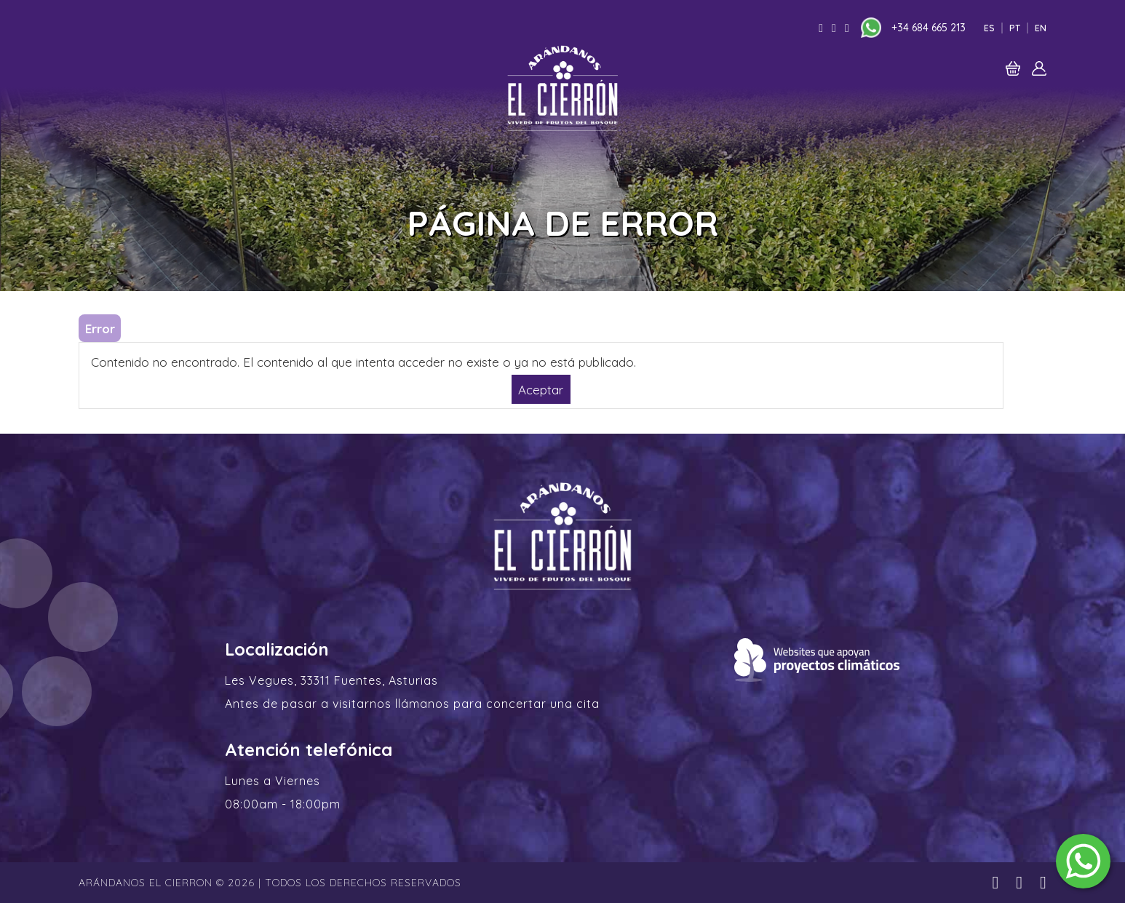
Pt (1014, 28)
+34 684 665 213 (928, 27)
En (1040, 28)
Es (989, 28)
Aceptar (540, 389)
